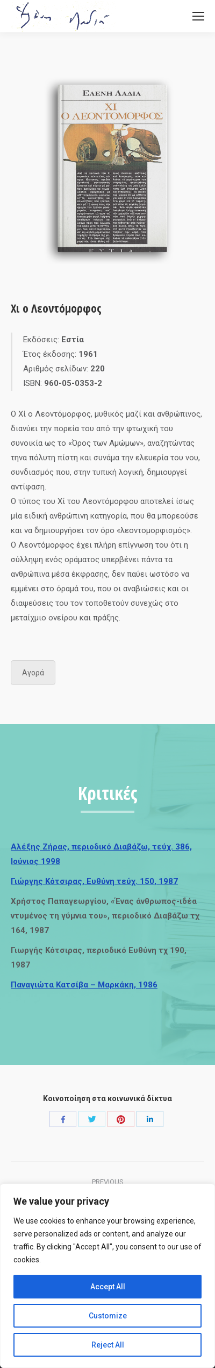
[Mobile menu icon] (198, 16)
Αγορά (33, 672)
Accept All (107, 1286)
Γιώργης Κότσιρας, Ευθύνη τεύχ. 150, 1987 (94, 881)
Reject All (107, 1345)
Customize (108, 1315)
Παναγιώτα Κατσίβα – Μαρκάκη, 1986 (84, 985)
